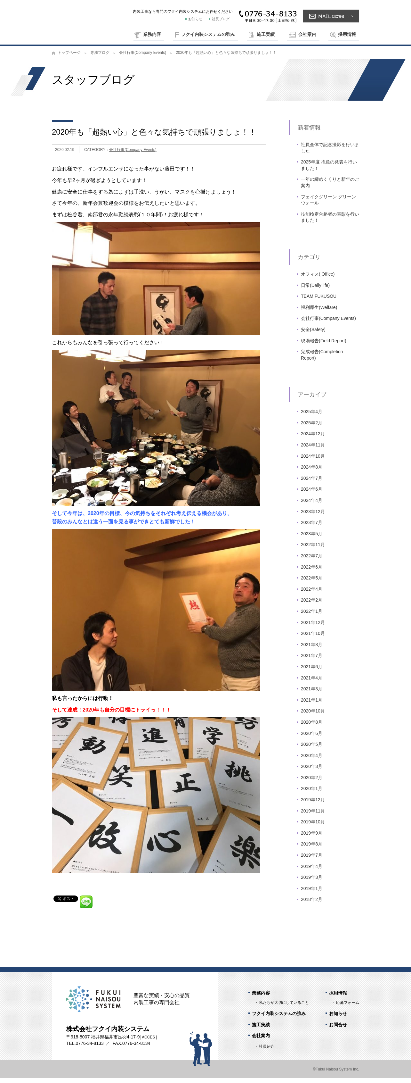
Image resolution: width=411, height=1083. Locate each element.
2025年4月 (311, 416)
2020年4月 (311, 760)
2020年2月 (311, 782)
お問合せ (338, 1029)
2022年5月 (311, 583)
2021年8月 (311, 649)
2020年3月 (311, 771)
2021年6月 (311, 671)
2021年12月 (313, 627)
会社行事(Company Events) (142, 57)
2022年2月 (311, 605)
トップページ (69, 57)
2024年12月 (313, 438)
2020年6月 (311, 738)
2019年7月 (311, 860)
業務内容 (152, 34)
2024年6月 (311, 494)
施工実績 (266, 34)
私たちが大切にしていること (284, 1007)
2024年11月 (313, 450)
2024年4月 (311, 505)
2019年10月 (313, 826)
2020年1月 (311, 793)
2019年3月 (311, 882)
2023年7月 (311, 527)
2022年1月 (311, 616)
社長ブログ (221, 19)
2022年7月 (311, 560)
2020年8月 (311, 727)
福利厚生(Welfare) (319, 312)
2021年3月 (311, 693)
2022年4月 (311, 594)
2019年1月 (311, 893)
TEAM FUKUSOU (318, 301)
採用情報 (347, 34)
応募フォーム (347, 1007)
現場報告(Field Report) (323, 345)
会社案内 (307, 34)
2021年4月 (311, 682)
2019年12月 (313, 804)
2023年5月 (311, 538)
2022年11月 (313, 549)
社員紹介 (266, 1051)
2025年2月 (311, 427)
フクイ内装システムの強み (208, 34)
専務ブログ (99, 57)
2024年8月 (311, 472)
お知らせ (195, 19)
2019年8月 (311, 849)
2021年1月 (311, 704)
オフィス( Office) (318, 279)
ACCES (148, 1042)
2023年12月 (313, 516)
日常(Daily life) (315, 290)
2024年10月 (313, 460)
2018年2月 (311, 904)
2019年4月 (311, 871)
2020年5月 (311, 749)
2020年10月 (313, 716)
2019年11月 (313, 815)
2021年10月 (313, 638)
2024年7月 (311, 483)
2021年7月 (311, 660)
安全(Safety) (313, 334)
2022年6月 (311, 571)
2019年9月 (311, 838)
